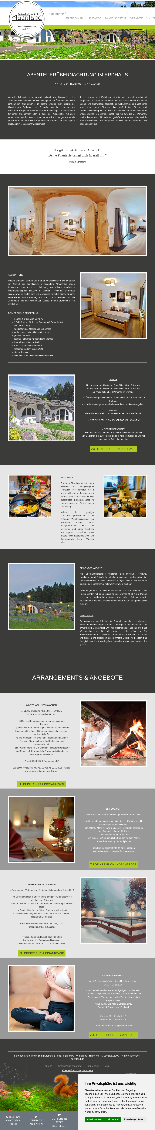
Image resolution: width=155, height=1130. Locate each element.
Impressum (93, 1066)
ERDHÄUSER (56, 14)
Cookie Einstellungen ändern (77, 1070)
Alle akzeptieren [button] (94, 1119)
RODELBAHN (136, 17)
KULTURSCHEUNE (115, 17)
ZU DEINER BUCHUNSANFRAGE (113, 448)
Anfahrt (48, 1066)
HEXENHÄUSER (75, 17)
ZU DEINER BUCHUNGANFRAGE (41, 953)
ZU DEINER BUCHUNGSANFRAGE (41, 784)
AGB (107, 1066)
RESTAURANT (95, 17)
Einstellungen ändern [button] (134, 1119)
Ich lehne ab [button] (113, 1119)
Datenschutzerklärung (70, 1066)
